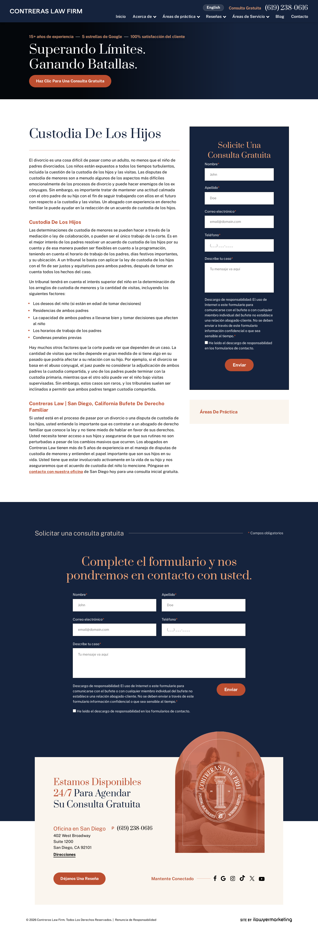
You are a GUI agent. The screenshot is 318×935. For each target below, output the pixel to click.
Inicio (121, 16)
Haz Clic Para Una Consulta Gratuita (70, 81)
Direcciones (64, 854)
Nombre (212, 164)
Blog (280, 16)
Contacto (299, 16)
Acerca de (142, 16)
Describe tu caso (219, 258)
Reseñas (214, 16)
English (213, 7)
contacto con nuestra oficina (56, 471)
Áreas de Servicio (248, 16)
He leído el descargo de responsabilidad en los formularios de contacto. (133, 711)
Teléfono (213, 235)
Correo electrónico (220, 211)
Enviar (239, 364)
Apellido (212, 187)
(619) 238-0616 (286, 8)
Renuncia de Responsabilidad (135, 920)
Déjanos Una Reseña (79, 878)
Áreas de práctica (179, 16)
